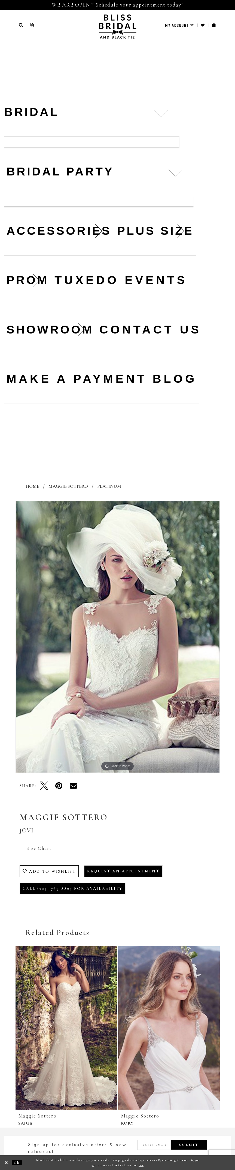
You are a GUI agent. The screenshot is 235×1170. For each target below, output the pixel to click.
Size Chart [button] (38, 848)
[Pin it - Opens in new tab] (59, 785)
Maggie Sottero (68, 486)
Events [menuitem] (156, 279)
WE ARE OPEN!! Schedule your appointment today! (117, 5)
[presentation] (66, 1028)
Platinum (109, 486)
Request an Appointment (123, 871)
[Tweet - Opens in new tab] (44, 785)
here (141, 1165)
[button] (21, 25)
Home (32, 486)
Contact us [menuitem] (150, 329)
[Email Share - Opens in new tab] (73, 785)
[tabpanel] (117, 637)
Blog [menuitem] (174, 378)
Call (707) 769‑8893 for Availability (73, 888)
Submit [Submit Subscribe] (189, 1145)
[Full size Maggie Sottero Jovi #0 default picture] (117, 637)
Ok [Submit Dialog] (17, 1162)
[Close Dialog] (7, 1162)
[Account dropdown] (179, 25)
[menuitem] (179, 25)
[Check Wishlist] (203, 25)
